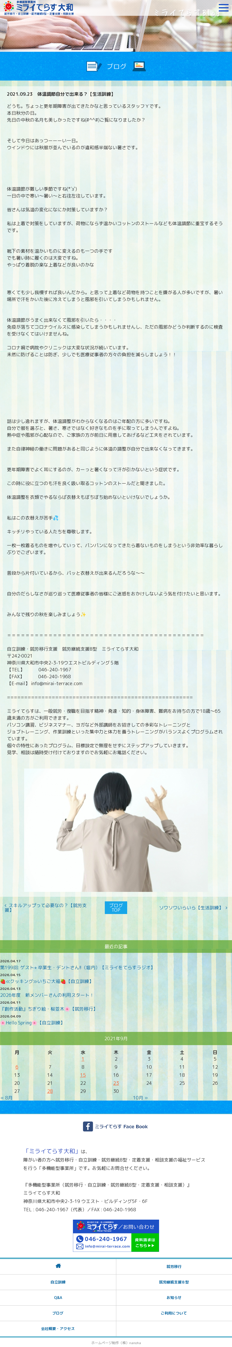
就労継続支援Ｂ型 (174, 1281)
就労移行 (174, 1265)
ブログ (57, 1312)
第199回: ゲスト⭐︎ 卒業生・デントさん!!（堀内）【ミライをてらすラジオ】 (77, 967)
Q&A (58, 1296)
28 (50, 1090)
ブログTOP (116, 907)
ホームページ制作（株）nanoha (116, 1342)
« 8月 (7, 1097)
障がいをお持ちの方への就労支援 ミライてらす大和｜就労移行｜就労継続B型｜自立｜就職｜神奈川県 (39, 8)
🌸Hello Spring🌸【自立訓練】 (32, 1022)
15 (83, 1074)
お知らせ (174, 1296)
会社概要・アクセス (58, 1327)
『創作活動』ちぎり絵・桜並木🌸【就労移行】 (49, 1008)
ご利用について (174, 1312)
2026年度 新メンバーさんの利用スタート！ (47, 994)
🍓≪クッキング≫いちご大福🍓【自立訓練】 (47, 981)
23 (116, 1082)
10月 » (140, 1097)
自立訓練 (58, 1281)
